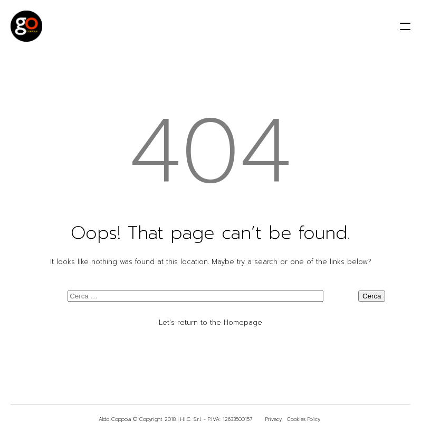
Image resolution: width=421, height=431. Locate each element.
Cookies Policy (303, 419)
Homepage (243, 322)
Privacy (273, 419)
